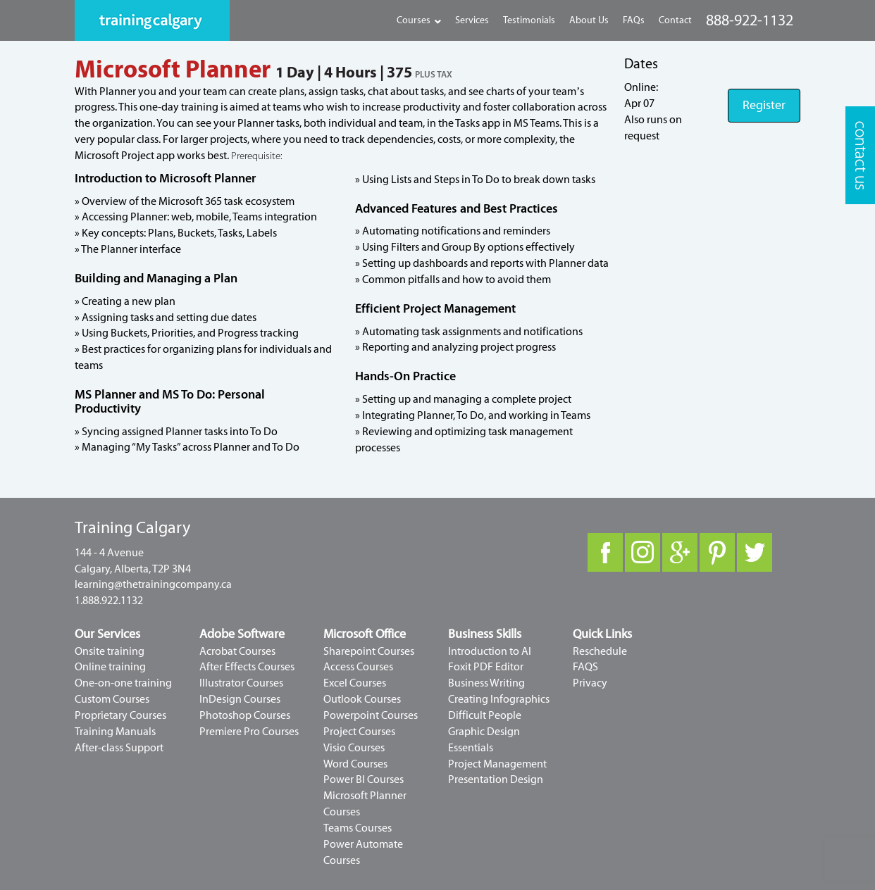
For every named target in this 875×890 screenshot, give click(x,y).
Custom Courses (112, 699)
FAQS (585, 666)
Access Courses (358, 666)
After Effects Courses (246, 666)
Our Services (107, 634)
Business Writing (486, 683)
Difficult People (484, 715)
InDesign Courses (239, 699)
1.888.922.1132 (109, 600)
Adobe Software (242, 634)
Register (764, 105)
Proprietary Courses (120, 715)
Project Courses (359, 731)
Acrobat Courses (237, 651)
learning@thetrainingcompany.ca (153, 584)
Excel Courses (354, 683)
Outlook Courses (362, 699)
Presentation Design (495, 779)
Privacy (590, 683)
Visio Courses (354, 747)
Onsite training (109, 651)
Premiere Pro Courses (249, 731)
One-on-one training (123, 683)
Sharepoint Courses (368, 651)
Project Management (497, 764)
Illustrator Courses (241, 683)
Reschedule (600, 651)
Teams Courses (357, 828)
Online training (110, 666)
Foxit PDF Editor (485, 666)
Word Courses (355, 764)
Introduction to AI (489, 651)
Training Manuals (115, 731)
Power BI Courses (363, 779)
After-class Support (119, 747)
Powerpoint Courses (370, 715)
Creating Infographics (499, 699)
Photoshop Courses (244, 715)
